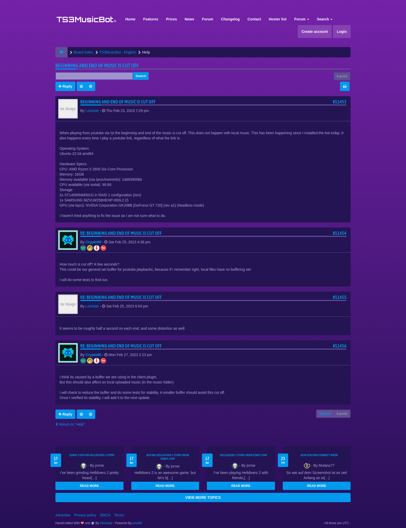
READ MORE (89, 486)
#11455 (339, 297)
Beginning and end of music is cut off (97, 66)
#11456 (339, 346)
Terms (119, 515)
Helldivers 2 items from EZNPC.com (243, 455)
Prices (171, 19)
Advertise (62, 515)
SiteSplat (105, 523)
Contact (254, 19)
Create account (315, 31)
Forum (207, 19)
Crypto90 (93, 242)
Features (150, 19)
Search (325, 19)
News (189, 19)
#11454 (339, 233)
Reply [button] (65, 86)
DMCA (105, 515)
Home (130, 19)
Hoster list (277, 19)
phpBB (137, 523)
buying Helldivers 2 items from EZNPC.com (168, 457)
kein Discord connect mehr (319, 455)
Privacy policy (85, 515)
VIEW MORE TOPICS (203, 497)
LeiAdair (92, 111)
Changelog (230, 19)
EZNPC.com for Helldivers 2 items (91, 455)
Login (342, 31)
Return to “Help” (70, 424)
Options (325, 414)
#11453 (339, 101)
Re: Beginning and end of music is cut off (121, 233)
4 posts (342, 76)
